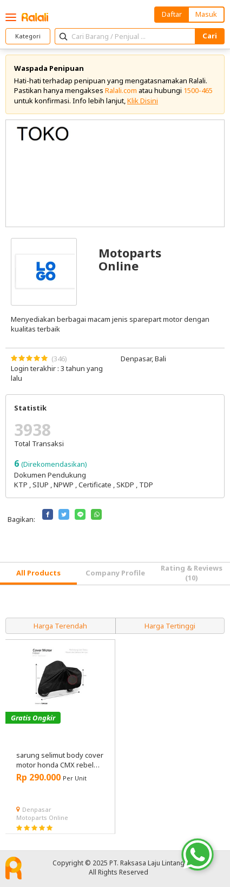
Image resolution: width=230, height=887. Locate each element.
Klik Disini (142, 100)
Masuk (206, 14)
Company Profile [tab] (115, 573)
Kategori (28, 36)
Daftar (172, 14)
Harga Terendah (60, 626)
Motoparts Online (42, 817)
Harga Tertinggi (169, 626)
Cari (209, 36)
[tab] (38, 573)
